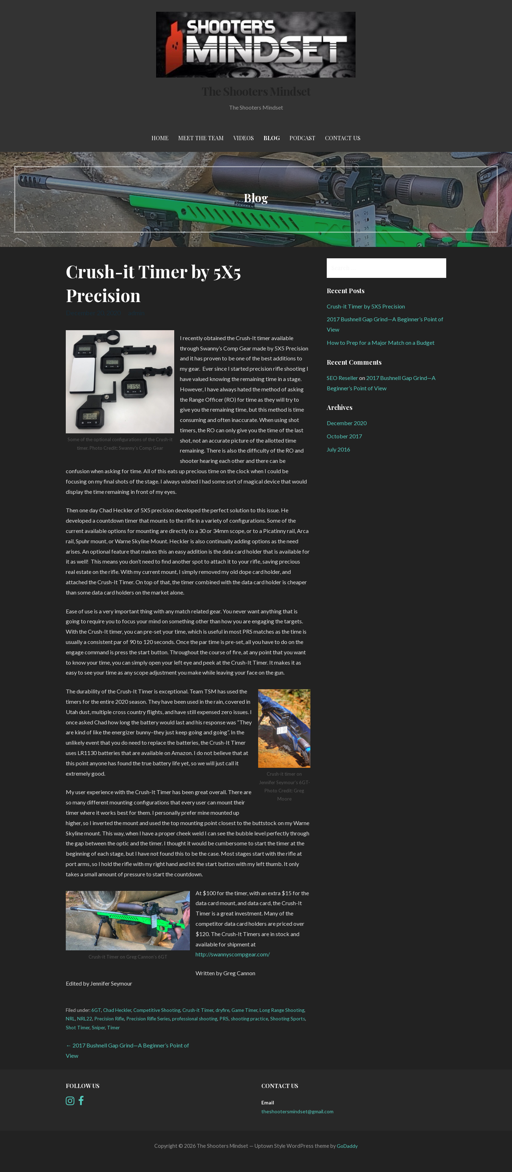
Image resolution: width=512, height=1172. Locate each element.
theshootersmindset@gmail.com (297, 1111)
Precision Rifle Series (148, 1018)
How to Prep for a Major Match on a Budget (380, 342)
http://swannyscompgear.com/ (233, 954)
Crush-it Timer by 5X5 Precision (366, 306)
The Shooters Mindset (256, 91)
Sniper (98, 1027)
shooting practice (249, 1018)
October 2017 (344, 436)
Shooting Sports (287, 1018)
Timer (113, 1027)
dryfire (222, 1010)
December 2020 (347, 422)
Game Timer (244, 1010)
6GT (96, 1010)
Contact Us (343, 138)
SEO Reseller (342, 377)
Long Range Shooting (282, 1010)
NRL (70, 1018)
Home (160, 138)
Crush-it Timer (197, 1010)
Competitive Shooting (156, 1010)
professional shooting (194, 1018)
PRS (224, 1018)
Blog (271, 138)
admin (136, 313)
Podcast (302, 138)
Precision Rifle (109, 1018)
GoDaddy (347, 1146)
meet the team (201, 138)
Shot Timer (78, 1027)
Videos (243, 138)
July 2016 (338, 449)
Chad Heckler (117, 1010)
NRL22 (84, 1018)
